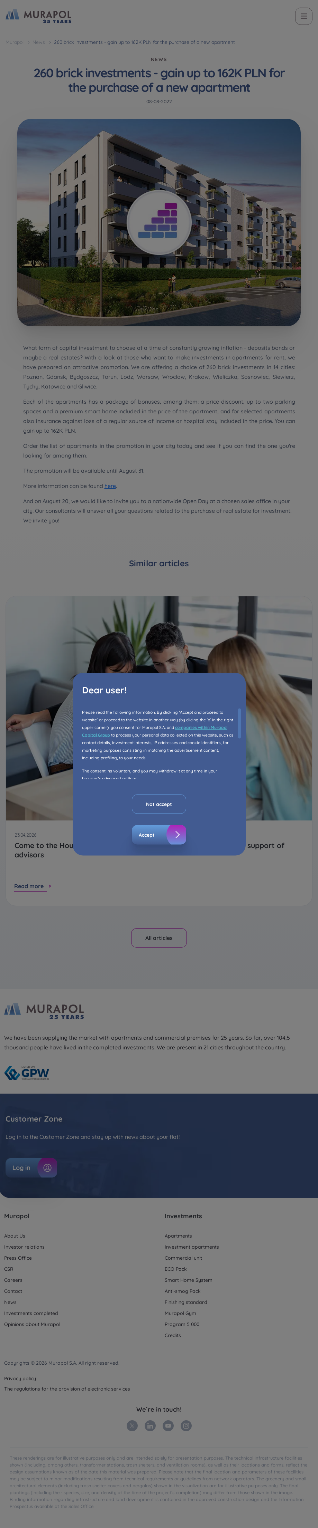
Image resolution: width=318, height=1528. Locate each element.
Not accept (159, 804)
